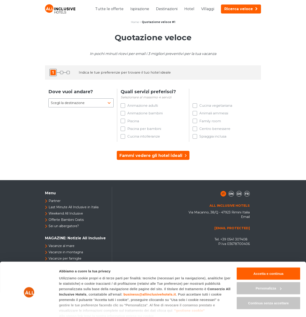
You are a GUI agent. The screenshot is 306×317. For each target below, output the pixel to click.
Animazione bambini (145, 113)
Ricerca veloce (241, 9)
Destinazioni (167, 9)
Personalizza (268, 269)
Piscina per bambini (144, 130)
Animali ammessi (213, 113)
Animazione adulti (142, 105)
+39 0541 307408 (234, 241)
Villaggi (207, 9)
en (231, 195)
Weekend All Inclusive (66, 215)
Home (135, 22)
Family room (210, 122)
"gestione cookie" (189, 291)
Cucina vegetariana (215, 105)
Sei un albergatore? (64, 228)
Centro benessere (214, 130)
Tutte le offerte (109, 9)
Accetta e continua (268, 254)
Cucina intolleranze (143, 138)
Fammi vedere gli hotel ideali (153, 157)
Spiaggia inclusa (212, 138)
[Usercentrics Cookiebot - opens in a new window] (29, 308)
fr (247, 195)
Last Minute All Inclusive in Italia (74, 209)
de (239, 195)
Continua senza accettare (268, 283)
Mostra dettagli (71, 308)
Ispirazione (139, 9)
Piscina (133, 122)
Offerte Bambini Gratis (66, 222)
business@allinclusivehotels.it (150, 274)
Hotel (189, 9)
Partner (55, 203)
